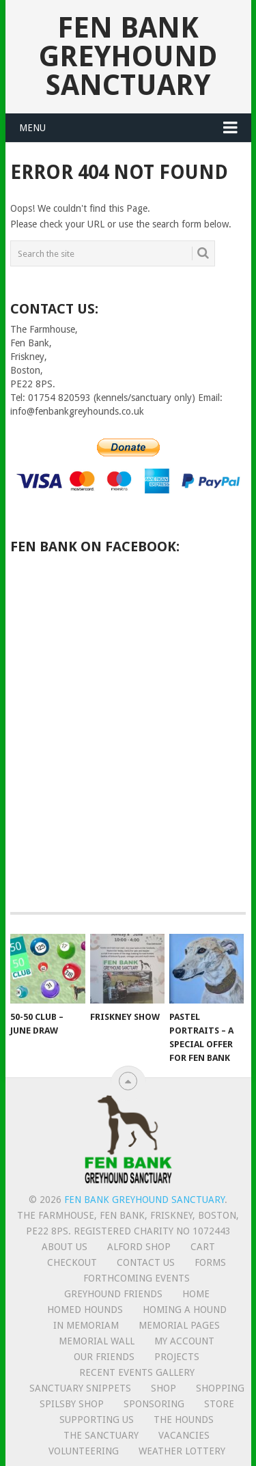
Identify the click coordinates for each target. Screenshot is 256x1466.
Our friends (104, 1356)
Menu (32, 127)
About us (64, 1246)
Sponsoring (154, 1403)
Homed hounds (85, 1309)
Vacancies (184, 1435)
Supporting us (96, 1419)
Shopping (220, 1388)
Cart (202, 1246)
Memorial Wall (96, 1341)
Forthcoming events (136, 1278)
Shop (163, 1388)
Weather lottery (182, 1451)
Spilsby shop (72, 1403)
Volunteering (83, 1451)
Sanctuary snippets (80, 1388)
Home (196, 1293)
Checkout (72, 1262)
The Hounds (184, 1419)
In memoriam (86, 1325)
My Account (184, 1341)
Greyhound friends (113, 1293)
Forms (210, 1262)
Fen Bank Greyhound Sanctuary (128, 56)
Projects (176, 1356)
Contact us (146, 1262)
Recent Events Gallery (137, 1372)
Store (219, 1403)
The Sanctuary (101, 1435)
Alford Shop (139, 1246)
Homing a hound (185, 1309)
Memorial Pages (179, 1325)
